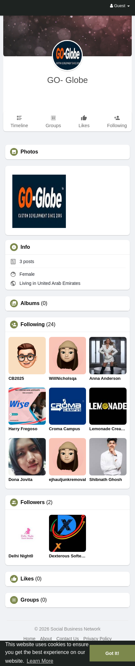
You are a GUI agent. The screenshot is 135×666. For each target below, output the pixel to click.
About (46, 638)
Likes (27, 578)
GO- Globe (67, 80)
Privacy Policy (97, 638)
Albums (30, 303)
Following (32, 324)
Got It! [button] (112, 653)
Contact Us (67, 638)
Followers (32, 502)
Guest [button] (120, 5)
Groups (29, 600)
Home (29, 638)
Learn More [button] (40, 661)
